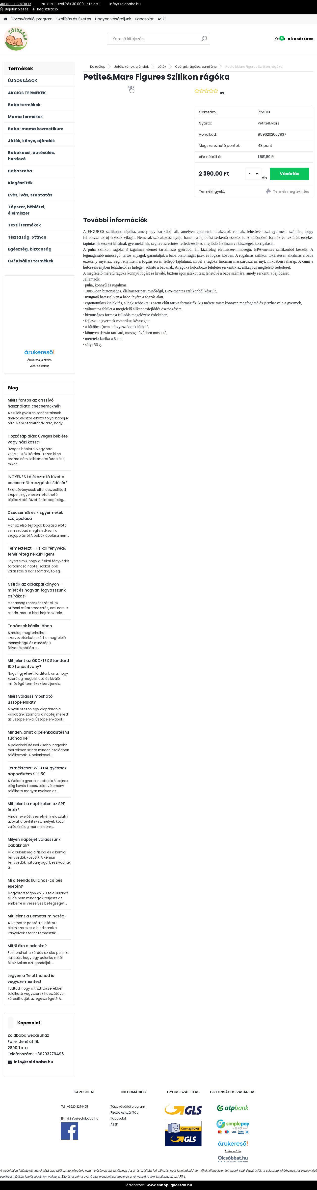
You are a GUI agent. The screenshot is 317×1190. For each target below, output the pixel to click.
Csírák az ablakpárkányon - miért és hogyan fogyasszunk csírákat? (37, 590)
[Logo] (38, 39)
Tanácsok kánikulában (30, 625)
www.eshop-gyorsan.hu (169, 1185)
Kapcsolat (144, 19)
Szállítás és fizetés (73, 19)
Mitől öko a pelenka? (27, 945)
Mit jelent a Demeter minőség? (37, 916)
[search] (204, 40)
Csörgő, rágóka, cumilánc (196, 66)
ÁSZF (162, 19)
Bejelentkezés (16, 9)
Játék (162, 66)
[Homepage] (5, 19)
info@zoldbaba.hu (33, 1062)
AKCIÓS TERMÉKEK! (15, 3)
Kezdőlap (98, 66)
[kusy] (253, 174)
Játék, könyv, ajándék (131, 66)
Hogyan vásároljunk (113, 19)
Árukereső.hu (233, 1151)
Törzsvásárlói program (32, 19)
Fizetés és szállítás (124, 1112)
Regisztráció (47, 9)
